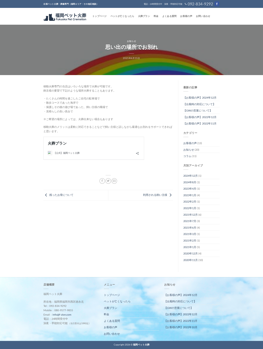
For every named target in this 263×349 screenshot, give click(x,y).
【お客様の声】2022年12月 (200, 117)
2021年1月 (189, 247)
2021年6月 (189, 227)
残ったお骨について (58, 194)
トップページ (99, 16)
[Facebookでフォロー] (217, 3)
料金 (156, 16)
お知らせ (131, 41)
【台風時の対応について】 (199, 104)
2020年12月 (190, 253)
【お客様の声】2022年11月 (200, 123)
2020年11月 (190, 259)
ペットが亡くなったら (122, 16)
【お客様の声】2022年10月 (180, 327)
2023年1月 (189, 195)
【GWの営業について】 (197, 110)
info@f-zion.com (61, 314)
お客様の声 (186, 16)
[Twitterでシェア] (108, 181)
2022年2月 (189, 201)
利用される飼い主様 (158, 194)
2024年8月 (189, 182)
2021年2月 (189, 240)
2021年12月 (190, 214)
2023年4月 (189, 188)
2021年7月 (189, 221)
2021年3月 (189, 233)
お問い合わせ (203, 16)
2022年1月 (189, 208)
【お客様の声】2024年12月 (200, 97)
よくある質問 (169, 16)
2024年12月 (190, 175)
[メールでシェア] (114, 181)
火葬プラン (144, 16)
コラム (187, 156)
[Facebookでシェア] (102, 181)
